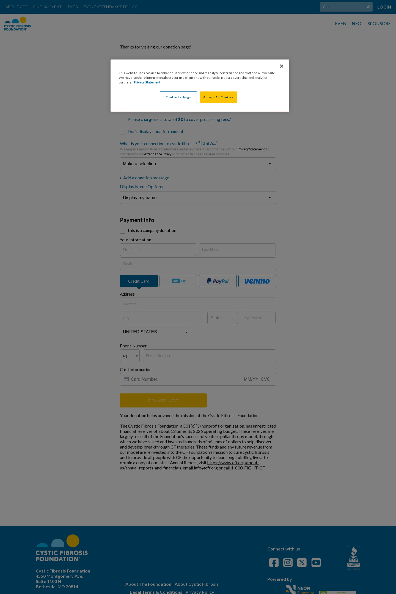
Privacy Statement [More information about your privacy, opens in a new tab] (147, 82)
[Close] (282, 66)
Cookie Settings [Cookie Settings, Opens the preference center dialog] (178, 97)
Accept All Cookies (218, 97)
